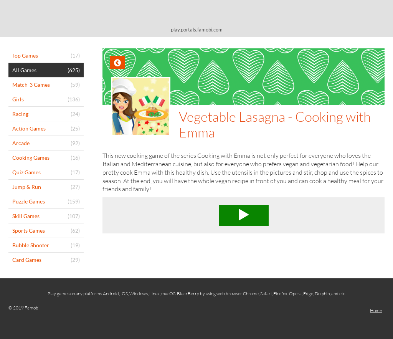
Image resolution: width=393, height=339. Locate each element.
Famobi (32, 308)
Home (376, 310)
